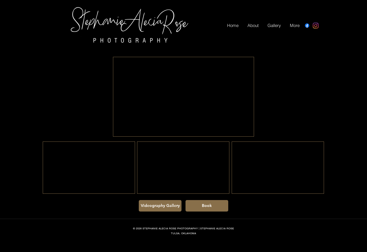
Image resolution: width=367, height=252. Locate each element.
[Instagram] (316, 25)
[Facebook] (307, 25)
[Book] (207, 206)
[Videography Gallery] (160, 206)
